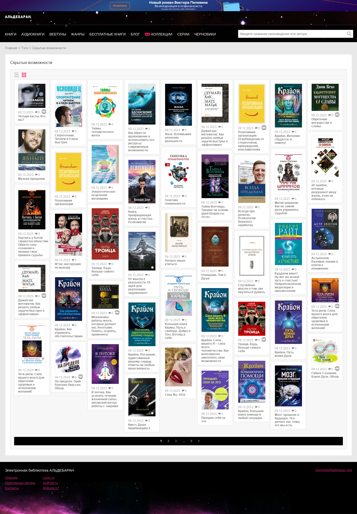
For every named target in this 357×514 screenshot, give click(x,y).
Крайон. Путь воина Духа (284, 354)
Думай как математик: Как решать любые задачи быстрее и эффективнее (214, 138)
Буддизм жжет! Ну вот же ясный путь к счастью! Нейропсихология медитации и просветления (288, 282)
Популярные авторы (20, 483)
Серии (183, 34)
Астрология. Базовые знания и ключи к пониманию (324, 263)
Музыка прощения (31, 179)
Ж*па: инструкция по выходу (68, 265)
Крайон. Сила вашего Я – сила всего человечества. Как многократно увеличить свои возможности (215, 350)
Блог (135, 34)
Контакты (12, 488)
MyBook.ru (50, 488)
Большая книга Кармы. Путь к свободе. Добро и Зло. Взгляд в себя (177, 331)
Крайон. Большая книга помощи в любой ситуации (251, 414)
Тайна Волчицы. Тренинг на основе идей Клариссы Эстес (214, 212)
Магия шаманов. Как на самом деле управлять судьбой (286, 208)
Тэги (24, 48)
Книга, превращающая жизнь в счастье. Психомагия (140, 217)
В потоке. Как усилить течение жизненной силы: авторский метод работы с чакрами (104, 399)
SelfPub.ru (50, 483)
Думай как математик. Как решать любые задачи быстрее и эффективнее (31, 307)
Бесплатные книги (107, 34)
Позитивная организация (64, 202)
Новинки (11, 478)
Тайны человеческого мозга (102, 132)
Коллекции (161, 34)
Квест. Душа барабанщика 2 (139, 426)
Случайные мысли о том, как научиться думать (251, 288)
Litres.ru (49, 478)
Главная (11, 48)
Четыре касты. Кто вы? (31, 118)
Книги (10, 34)
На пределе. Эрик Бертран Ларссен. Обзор (68, 385)
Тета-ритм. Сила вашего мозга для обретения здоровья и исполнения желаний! (31, 382)
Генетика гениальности (175, 201)
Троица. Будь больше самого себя (102, 271)
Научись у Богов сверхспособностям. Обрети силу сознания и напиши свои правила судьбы (32, 246)
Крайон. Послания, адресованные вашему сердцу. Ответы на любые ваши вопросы (141, 361)
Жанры (78, 34)
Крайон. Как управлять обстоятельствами (68, 333)
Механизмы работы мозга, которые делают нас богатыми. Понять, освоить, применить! (103, 325)
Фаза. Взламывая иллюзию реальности (178, 137)
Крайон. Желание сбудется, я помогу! (287, 139)
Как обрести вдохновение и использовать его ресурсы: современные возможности (141, 141)
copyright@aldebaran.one (333, 470)
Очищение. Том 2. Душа (214, 276)
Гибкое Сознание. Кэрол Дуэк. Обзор (325, 374)
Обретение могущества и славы (321, 123)
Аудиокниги (32, 34)
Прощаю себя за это (213, 419)
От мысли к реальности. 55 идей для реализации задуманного (139, 286)
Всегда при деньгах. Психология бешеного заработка (247, 218)
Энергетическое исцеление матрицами (103, 195)
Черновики (205, 34)
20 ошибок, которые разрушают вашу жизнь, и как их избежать (323, 192)
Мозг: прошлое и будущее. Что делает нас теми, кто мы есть (287, 420)
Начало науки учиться (175, 262)
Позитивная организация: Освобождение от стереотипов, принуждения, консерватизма (251, 140)
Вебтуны (57, 34)
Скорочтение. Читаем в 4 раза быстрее (66, 139)
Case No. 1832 (175, 394)
